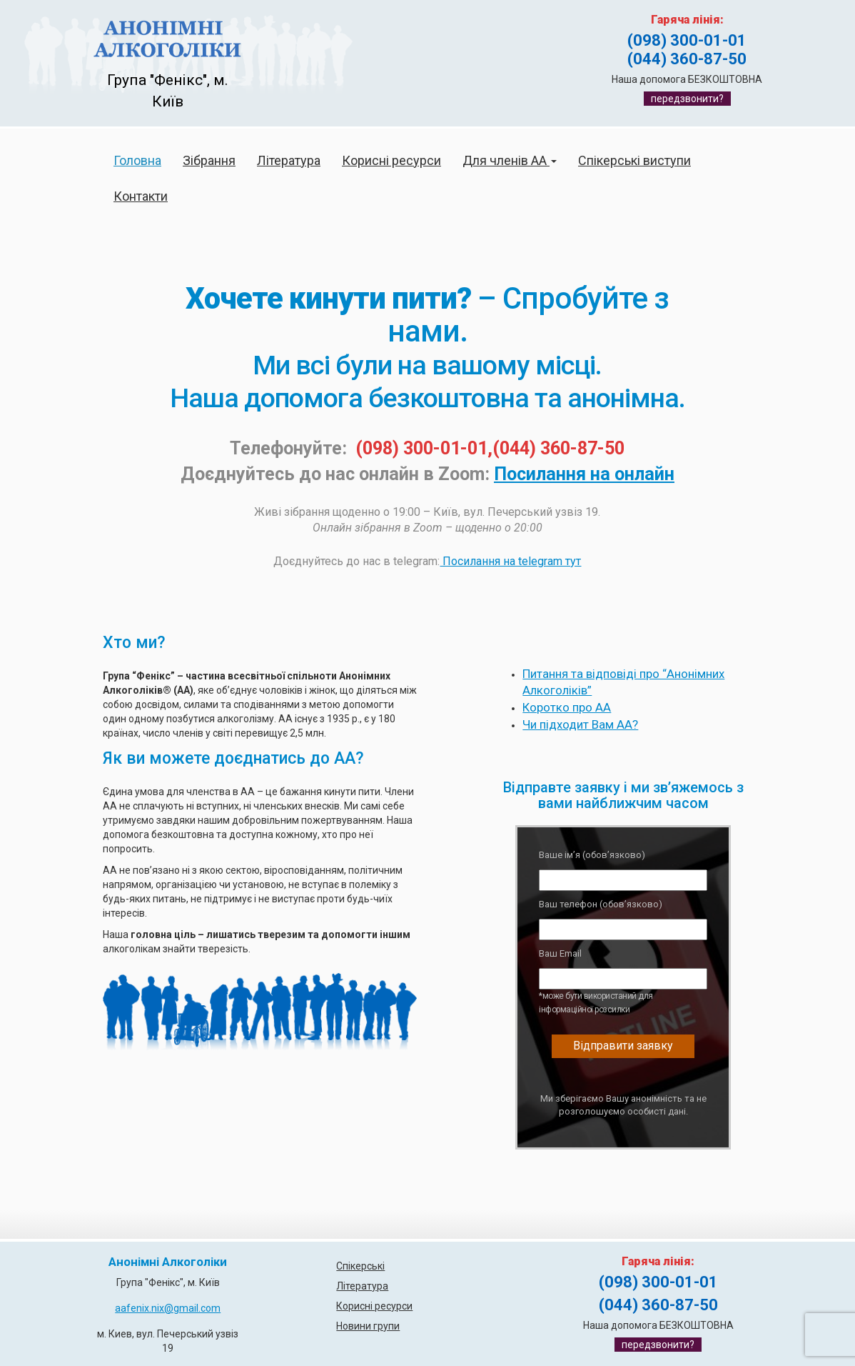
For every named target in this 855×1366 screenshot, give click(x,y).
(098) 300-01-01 (687, 40)
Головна (137, 160)
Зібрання (209, 160)
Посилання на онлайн (584, 474)
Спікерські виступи (634, 160)
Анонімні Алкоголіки (167, 1262)
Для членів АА (509, 160)
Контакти (140, 196)
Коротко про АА (566, 707)
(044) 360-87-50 (687, 59)
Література (288, 160)
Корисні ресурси (391, 160)
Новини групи (368, 1326)
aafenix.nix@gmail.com (168, 1308)
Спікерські (360, 1266)
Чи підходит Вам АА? (580, 724)
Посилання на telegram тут (510, 561)
